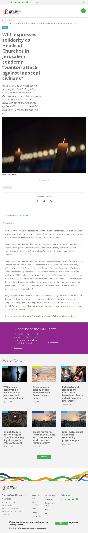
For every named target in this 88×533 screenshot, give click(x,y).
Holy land (7, 187)
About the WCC (36, 496)
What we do (36, 516)
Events (34, 512)
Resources (49, 499)
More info (12, 531)
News (9, 20)
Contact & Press (49, 504)
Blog (46, 509)
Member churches (35, 503)
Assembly (48, 513)
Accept (61, 523)
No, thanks (73, 523)
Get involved (50, 495)
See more (44, 457)
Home (3, 20)
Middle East (9, 223)
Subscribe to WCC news (18, 215)
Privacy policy (18, 348)
